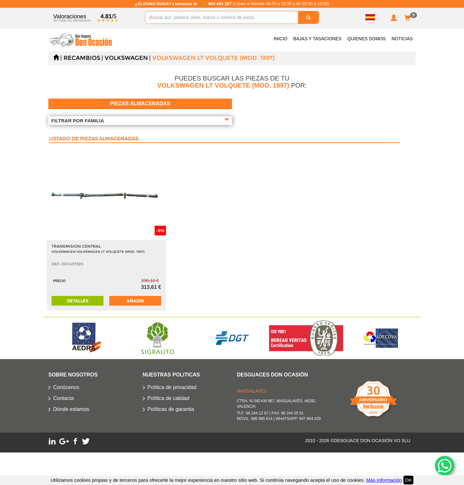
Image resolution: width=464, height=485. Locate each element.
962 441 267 (220, 3)
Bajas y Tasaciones (317, 38)
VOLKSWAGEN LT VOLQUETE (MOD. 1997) (213, 58)
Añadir (135, 300)
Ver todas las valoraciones (72, 20)
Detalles (77, 300)
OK (408, 480)
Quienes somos (366, 38)
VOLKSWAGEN (126, 58)
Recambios (81, 58)
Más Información (384, 480)
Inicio (280, 38)
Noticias (402, 38)
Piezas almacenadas (140, 103)
